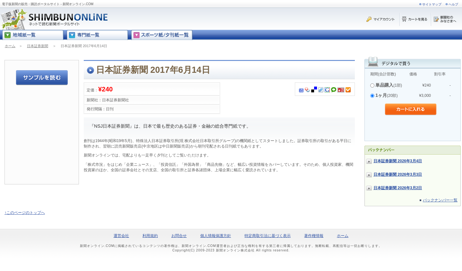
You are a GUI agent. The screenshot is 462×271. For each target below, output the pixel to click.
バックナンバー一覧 (440, 200)
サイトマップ (431, 4)
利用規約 (150, 235)
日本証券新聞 (37, 46)
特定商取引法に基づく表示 (267, 235)
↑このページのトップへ (24, 212)
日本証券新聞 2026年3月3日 (397, 174)
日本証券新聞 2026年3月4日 (397, 161)
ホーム (10, 46)
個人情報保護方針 (215, 235)
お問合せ (179, 235)
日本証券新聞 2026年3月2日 (397, 188)
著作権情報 (313, 235)
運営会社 (121, 235)
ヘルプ (453, 4)
